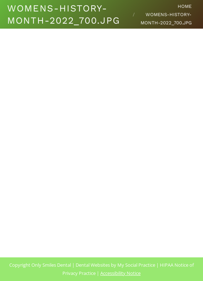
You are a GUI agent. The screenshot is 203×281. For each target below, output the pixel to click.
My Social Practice (135, 265)
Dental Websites (93, 265)
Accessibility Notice (120, 273)
